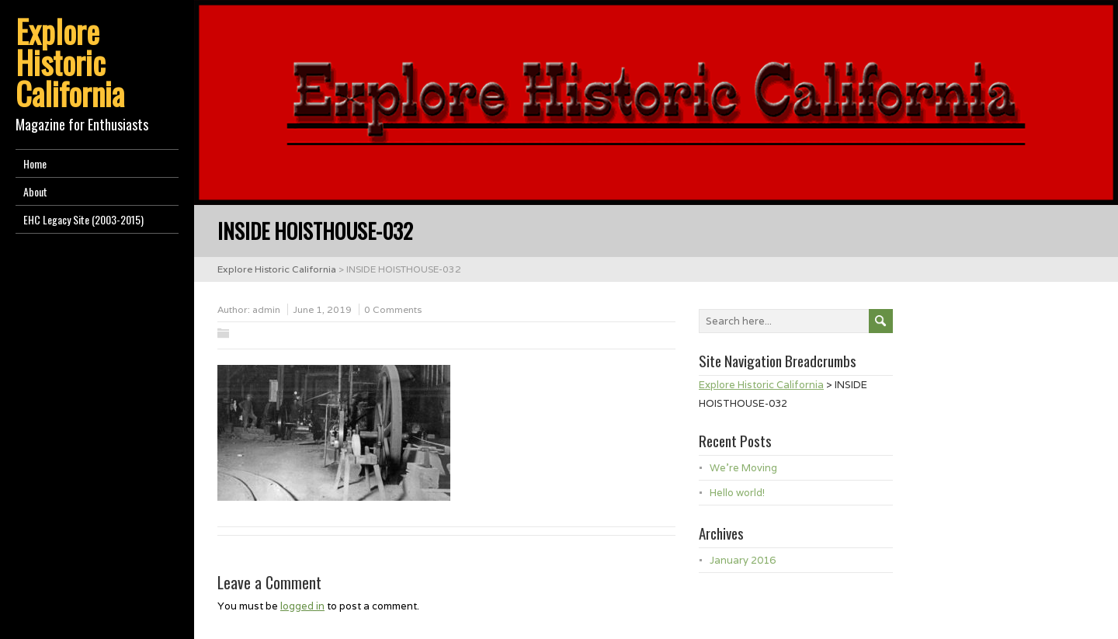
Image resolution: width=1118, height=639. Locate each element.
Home (35, 163)
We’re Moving (743, 467)
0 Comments (393, 309)
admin (266, 309)
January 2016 (743, 560)
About (35, 191)
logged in (302, 606)
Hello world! (737, 492)
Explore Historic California (70, 62)
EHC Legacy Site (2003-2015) (83, 219)
